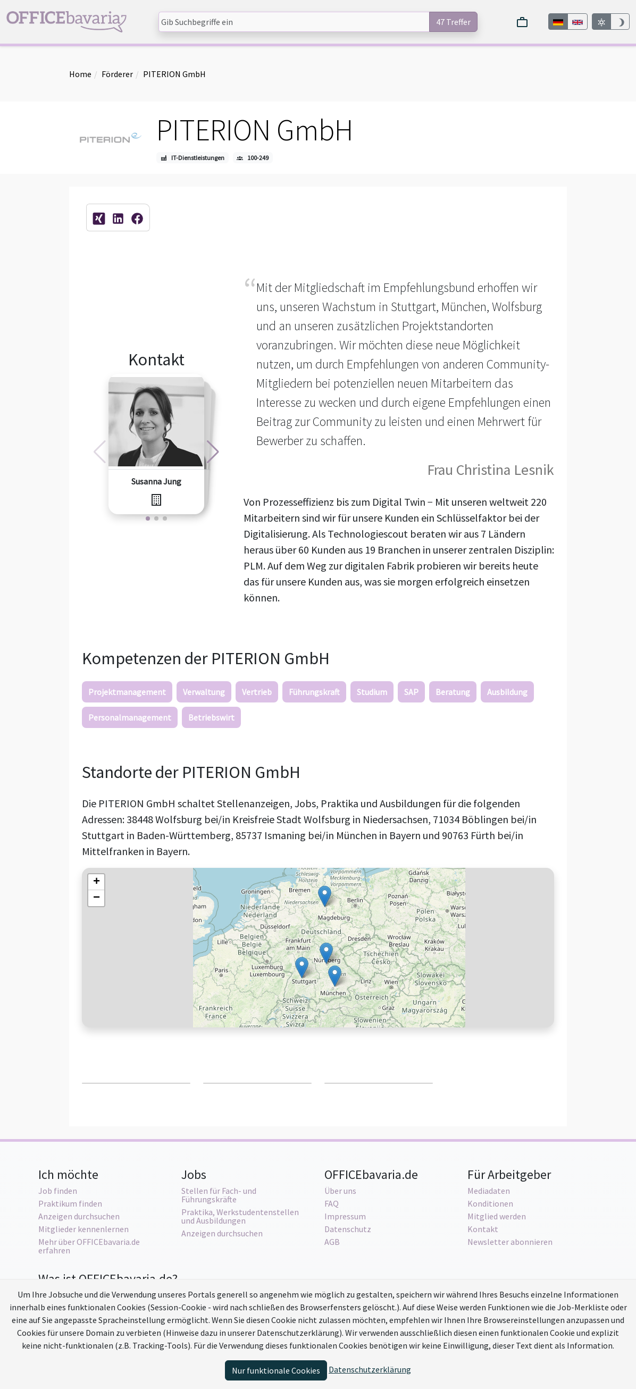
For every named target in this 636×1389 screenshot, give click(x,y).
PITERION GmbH (174, 74)
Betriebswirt (211, 717)
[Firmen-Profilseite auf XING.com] (99, 217)
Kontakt (482, 1229)
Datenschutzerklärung (370, 1369)
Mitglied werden (496, 1216)
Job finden (57, 1190)
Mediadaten (488, 1190)
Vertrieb (257, 692)
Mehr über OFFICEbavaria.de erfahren (89, 1246)
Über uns (340, 1190)
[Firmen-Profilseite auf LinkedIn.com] (118, 217)
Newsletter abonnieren (510, 1241)
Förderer (117, 74)
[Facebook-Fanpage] (137, 217)
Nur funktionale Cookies (276, 1370)
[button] (324, 896)
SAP (411, 692)
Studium (372, 692)
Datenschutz (347, 1229)
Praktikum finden (70, 1203)
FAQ (331, 1203)
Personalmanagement (129, 717)
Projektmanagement (127, 692)
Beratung (453, 692)
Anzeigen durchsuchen (79, 1216)
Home (80, 74)
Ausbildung (507, 692)
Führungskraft (314, 692)
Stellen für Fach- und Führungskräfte (218, 1194)
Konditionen (490, 1203)
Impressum (345, 1216)
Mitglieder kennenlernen (83, 1229)
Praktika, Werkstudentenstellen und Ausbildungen (240, 1216)
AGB (332, 1241)
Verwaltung (204, 692)
